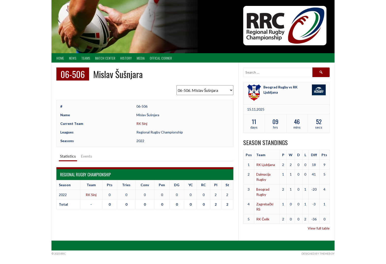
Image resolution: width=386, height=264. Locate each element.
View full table (319, 228)
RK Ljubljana (265, 165)
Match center (105, 58)
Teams (85, 58)
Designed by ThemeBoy (318, 253)
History (126, 58)
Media (141, 58)
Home (60, 58)
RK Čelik (262, 219)
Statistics (68, 156)
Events (86, 156)
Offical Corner (161, 58)
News (72, 58)
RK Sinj (141, 123)
